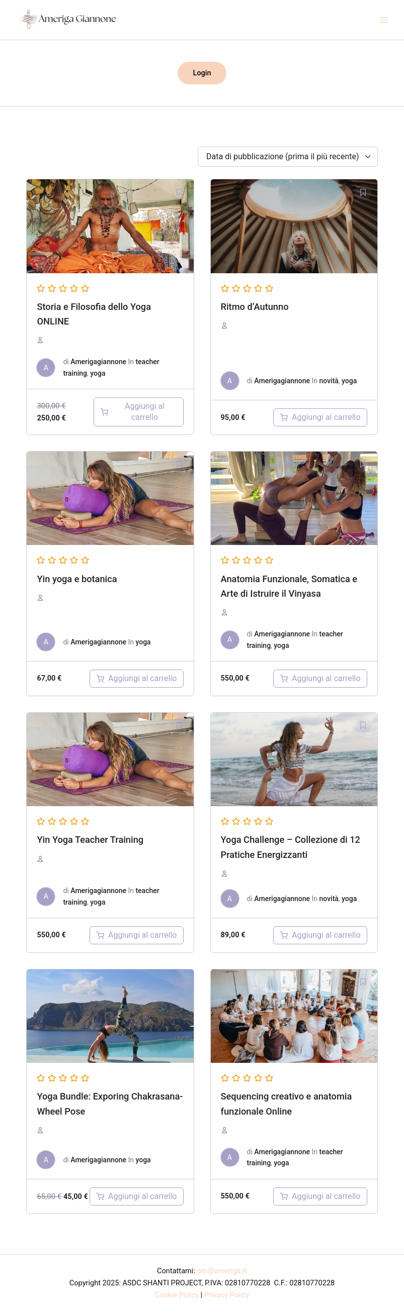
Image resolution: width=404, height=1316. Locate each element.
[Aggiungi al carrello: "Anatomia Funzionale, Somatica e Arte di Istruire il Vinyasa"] (320, 679)
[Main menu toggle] (384, 20)
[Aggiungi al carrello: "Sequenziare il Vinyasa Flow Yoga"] (320, 1196)
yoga (97, 373)
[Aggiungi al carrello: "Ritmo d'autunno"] (320, 417)
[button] (202, 73)
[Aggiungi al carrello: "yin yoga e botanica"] (137, 679)
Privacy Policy (227, 1294)
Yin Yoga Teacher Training (90, 839)
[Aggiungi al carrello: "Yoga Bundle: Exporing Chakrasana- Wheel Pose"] (137, 1196)
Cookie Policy (177, 1294)
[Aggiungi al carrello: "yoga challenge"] (320, 935)
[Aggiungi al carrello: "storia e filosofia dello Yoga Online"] (138, 411)
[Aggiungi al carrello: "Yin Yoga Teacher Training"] (137, 935)
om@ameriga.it (222, 1270)
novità (329, 381)
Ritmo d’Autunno (255, 306)
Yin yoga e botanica (77, 579)
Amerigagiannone (98, 362)
